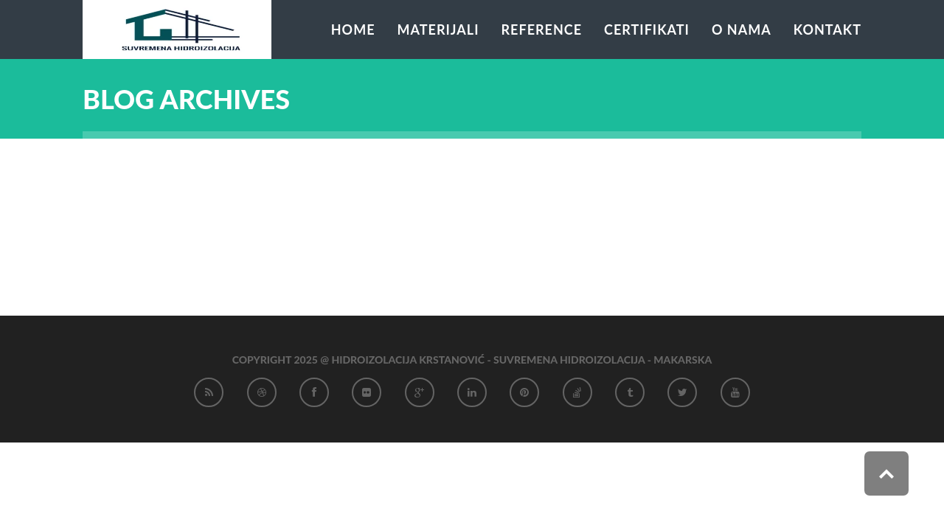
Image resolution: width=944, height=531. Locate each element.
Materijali (438, 29)
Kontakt (827, 29)
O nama (741, 29)
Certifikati (647, 29)
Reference (542, 29)
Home (353, 29)
